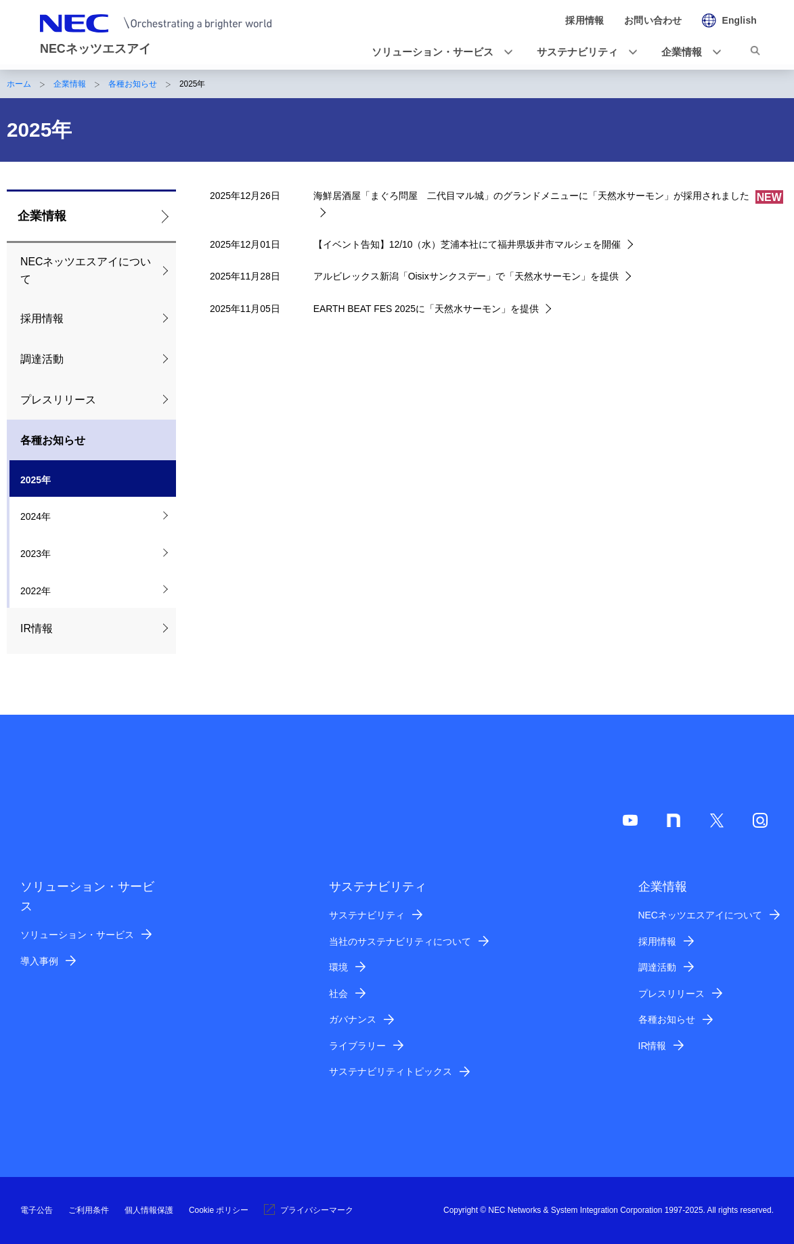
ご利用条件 (88, 1210)
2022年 (35, 590)
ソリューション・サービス (77, 934)
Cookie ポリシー (218, 1210)
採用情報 (42, 318)
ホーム (19, 84)
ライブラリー (357, 1045)
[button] (438, 52)
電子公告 (36, 1210)
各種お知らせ (132, 84)
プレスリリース (58, 399)
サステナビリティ (367, 915)
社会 (338, 993)
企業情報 (69, 84)
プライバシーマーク (308, 1210)
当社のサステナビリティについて (400, 941)
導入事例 (39, 961)
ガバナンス (352, 1019)
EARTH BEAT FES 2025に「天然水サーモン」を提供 (426, 308)
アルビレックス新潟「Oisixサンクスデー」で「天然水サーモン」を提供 (466, 276)
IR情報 (36, 628)
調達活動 (42, 359)
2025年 (35, 479)
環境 (338, 967)
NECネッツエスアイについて (85, 270)
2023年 (35, 553)
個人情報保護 (149, 1210)
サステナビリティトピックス (390, 1071)
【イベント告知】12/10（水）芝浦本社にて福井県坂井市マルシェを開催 (467, 244)
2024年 (35, 516)
